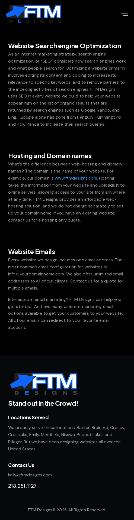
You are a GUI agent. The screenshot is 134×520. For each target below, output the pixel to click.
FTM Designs (40, 510)
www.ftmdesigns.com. (76, 178)
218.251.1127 (22, 486)
